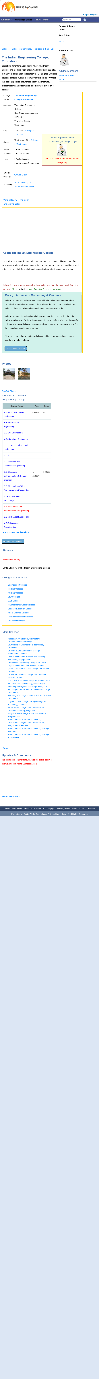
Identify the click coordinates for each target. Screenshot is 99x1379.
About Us (28, 809)
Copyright (50, 809)
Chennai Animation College (20, 642)
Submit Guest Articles (12, 809)
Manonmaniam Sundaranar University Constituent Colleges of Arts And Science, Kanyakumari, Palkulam (26, 722)
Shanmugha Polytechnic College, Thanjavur (27, 686)
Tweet (5, 748)
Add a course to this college (16, 532)
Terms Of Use (78, 809)
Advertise (90, 809)
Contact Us (39, 809)
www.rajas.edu (21, 175)
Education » (6, 20)
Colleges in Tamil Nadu (22, 49)
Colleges (5, 49)
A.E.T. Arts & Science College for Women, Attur (29, 680)
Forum (38, 20)
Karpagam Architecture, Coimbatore (24, 639)
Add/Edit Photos (9, 391)
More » (46, 20)
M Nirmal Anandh (67, 75)
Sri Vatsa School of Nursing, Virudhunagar (26, 683)
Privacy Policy (63, 809)
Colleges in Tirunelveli (44, 49)
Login (86, 15)
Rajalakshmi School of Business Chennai (26, 665)
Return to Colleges (11, 796)
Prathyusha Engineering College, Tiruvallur (27, 663)
